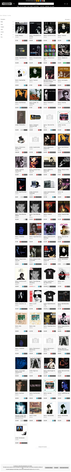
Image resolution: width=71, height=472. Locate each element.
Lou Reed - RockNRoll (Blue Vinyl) (63, 393)
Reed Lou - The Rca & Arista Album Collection (20, 148)
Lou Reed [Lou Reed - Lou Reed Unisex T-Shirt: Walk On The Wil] (45, 284)
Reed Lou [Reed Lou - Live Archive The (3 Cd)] (45, 37)
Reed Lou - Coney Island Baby (20, 80)
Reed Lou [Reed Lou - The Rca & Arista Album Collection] (16, 150)
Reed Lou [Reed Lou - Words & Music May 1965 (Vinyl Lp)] (31, 284)
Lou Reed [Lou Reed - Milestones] (16, 37)
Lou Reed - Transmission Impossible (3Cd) (19, 170)
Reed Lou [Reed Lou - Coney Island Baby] (16, 81)
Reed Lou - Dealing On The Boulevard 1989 (48, 170)
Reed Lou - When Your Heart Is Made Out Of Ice (35, 349)
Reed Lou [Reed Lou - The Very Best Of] (45, 104)
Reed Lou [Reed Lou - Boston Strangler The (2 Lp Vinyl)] (45, 373)
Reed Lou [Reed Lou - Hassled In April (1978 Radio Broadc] (45, 239)
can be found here (36, 469)
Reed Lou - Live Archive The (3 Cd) (49, 35)
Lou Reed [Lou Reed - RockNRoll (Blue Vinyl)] (59, 394)
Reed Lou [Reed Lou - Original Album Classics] (31, 238)
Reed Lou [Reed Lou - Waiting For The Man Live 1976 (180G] (31, 262)
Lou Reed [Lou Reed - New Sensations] (16, 439)
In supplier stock (52, 286)
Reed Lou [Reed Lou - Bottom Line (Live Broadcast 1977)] (45, 150)
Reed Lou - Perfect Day (62, 102)
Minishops (5, 15)
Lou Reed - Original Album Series (21, 57)
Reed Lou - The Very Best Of (48, 102)
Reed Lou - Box (60, 192)
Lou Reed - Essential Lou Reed (35, 147)
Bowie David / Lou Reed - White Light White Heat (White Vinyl (20, 416)
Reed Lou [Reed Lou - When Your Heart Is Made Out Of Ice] (31, 351)
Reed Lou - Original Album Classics (35, 236)
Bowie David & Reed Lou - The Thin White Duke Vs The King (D (50, 80)
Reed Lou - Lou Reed (33, 415)
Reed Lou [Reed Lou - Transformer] (59, 37)
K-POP (28, 6)
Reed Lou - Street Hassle (19, 393)
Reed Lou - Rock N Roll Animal (20, 102)
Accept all (56, 467)
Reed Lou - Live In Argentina (62, 80)
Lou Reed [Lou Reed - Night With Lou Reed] (16, 193)
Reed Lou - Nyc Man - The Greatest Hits (34, 103)
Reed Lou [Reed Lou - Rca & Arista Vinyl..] (31, 394)
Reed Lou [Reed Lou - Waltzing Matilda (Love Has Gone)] (31, 38)
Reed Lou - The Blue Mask (19, 236)
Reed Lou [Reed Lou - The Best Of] (45, 215)
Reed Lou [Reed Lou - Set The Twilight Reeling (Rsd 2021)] (16, 373)
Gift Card (52, 6)
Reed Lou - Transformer (62, 35)
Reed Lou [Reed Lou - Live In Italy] (45, 394)
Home (1, 15)
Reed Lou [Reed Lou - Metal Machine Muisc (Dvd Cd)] (59, 306)
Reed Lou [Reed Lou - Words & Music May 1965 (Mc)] (16, 217)
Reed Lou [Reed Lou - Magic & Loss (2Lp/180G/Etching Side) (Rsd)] (59, 351)
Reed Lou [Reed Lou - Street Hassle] (16, 394)
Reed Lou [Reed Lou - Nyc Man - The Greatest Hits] (31, 105)
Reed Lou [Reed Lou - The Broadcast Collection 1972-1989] (31, 127)
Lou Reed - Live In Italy (62, 125)
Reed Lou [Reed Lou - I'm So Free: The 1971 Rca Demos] (16, 284)
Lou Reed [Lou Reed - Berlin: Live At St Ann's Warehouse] (59, 373)
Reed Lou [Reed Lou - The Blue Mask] (16, 238)
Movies (25, 6)
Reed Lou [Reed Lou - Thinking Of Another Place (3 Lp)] (16, 262)
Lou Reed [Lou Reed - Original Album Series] (16, 59)
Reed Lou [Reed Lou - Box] (59, 193)
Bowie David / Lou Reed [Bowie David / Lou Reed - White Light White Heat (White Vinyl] (19, 418)
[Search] (36, 4)
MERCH (31, 6)
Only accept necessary (64, 467)
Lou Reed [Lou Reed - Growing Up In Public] (59, 215)
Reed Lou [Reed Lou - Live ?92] (31, 305)
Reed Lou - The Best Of (48, 214)
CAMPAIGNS (47, 6)
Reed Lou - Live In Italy (47, 393)
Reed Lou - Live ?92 (33, 303)
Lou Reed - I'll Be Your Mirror (20, 125)
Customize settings (48, 467)
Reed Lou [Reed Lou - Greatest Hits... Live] (16, 305)
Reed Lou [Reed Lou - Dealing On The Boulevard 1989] (45, 172)
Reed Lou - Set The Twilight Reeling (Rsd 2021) (20, 371)
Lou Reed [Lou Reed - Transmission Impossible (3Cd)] (16, 172)
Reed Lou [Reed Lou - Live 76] (59, 283)
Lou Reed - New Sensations (19, 438)
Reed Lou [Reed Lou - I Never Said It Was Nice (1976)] (59, 239)
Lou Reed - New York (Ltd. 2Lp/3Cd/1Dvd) (34, 192)
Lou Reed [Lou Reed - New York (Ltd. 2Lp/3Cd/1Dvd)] (31, 194)
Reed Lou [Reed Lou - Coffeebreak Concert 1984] (45, 60)
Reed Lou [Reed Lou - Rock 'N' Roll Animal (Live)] (59, 150)
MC (22, 6)
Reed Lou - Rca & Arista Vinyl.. (35, 393)
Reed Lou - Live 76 (61, 281)
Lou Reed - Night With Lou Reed (20, 192)
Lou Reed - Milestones (19, 35)
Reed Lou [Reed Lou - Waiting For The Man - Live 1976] (59, 172)
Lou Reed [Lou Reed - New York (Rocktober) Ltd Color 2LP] (45, 194)
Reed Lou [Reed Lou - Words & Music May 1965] (31, 217)
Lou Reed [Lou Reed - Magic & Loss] (31, 372)
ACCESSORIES (36, 6)
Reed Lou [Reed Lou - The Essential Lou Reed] (31, 59)
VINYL (18, 6)
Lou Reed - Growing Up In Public (63, 214)
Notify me (25, 40)
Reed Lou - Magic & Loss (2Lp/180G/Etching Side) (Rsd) (63, 349)
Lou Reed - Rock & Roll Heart (63, 259)
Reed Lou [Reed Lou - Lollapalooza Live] (59, 59)
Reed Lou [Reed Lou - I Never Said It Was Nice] (45, 127)
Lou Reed (9, 15)
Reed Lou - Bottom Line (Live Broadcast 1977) (48, 148)
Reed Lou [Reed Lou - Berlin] (16, 327)
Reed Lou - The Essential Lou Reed (35, 57)
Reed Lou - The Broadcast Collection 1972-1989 (34, 125)
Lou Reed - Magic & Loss (34, 370)
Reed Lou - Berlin (18, 326)
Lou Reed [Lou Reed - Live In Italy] (59, 126)
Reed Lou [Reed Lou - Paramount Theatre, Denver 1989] (31, 172)
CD (20, 6)
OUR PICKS (42, 6)
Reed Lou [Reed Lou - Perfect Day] (59, 104)
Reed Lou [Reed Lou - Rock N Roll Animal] (16, 104)
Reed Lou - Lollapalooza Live (62, 57)
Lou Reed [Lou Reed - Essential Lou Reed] (31, 148)
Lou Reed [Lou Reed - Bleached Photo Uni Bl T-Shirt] (45, 306)
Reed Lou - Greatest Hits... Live (20, 303)
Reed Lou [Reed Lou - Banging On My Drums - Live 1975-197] (59, 329)
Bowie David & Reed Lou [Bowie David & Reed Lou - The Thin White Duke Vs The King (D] (48, 83)
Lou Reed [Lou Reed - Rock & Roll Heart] (59, 260)
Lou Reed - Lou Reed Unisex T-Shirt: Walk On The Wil (49, 282)
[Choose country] (65, 4)
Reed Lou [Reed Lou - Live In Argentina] (59, 81)
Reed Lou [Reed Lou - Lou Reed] (31, 417)
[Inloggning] (67, 4)
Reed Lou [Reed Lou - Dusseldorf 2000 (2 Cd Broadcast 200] (45, 262)
